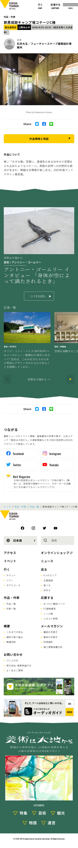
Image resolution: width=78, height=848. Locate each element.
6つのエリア (50, 575)
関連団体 (11, 641)
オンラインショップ (55, 552)
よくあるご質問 (14, 670)
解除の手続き (51, 637)
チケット (11, 575)
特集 (24, 813)
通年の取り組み (14, 637)
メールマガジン (52, 626)
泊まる (47, 590)
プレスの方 (12, 660)
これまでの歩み (14, 632)
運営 (52, 822)
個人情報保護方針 (53, 646)
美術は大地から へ (39, 379)
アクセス (10, 552)
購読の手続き (51, 632)
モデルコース (13, 585)
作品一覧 (34, 507)
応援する (47, 597)
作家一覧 (11, 608)
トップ (7, 507)
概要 (7, 626)
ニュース (47, 561)
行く (7, 569)
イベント (10, 561)
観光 (61, 813)
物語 (33, 822)
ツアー (9, 580)
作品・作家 (9, 16)
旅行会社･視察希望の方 (19, 665)
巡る (44, 569)
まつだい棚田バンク (54, 603)
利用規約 (48, 641)
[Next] (70, 379)
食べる (47, 585)
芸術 (42, 813)
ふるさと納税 (51, 618)
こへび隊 (48, 613)
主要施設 (48, 580)
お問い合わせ (13, 654)
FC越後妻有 (50, 608)
